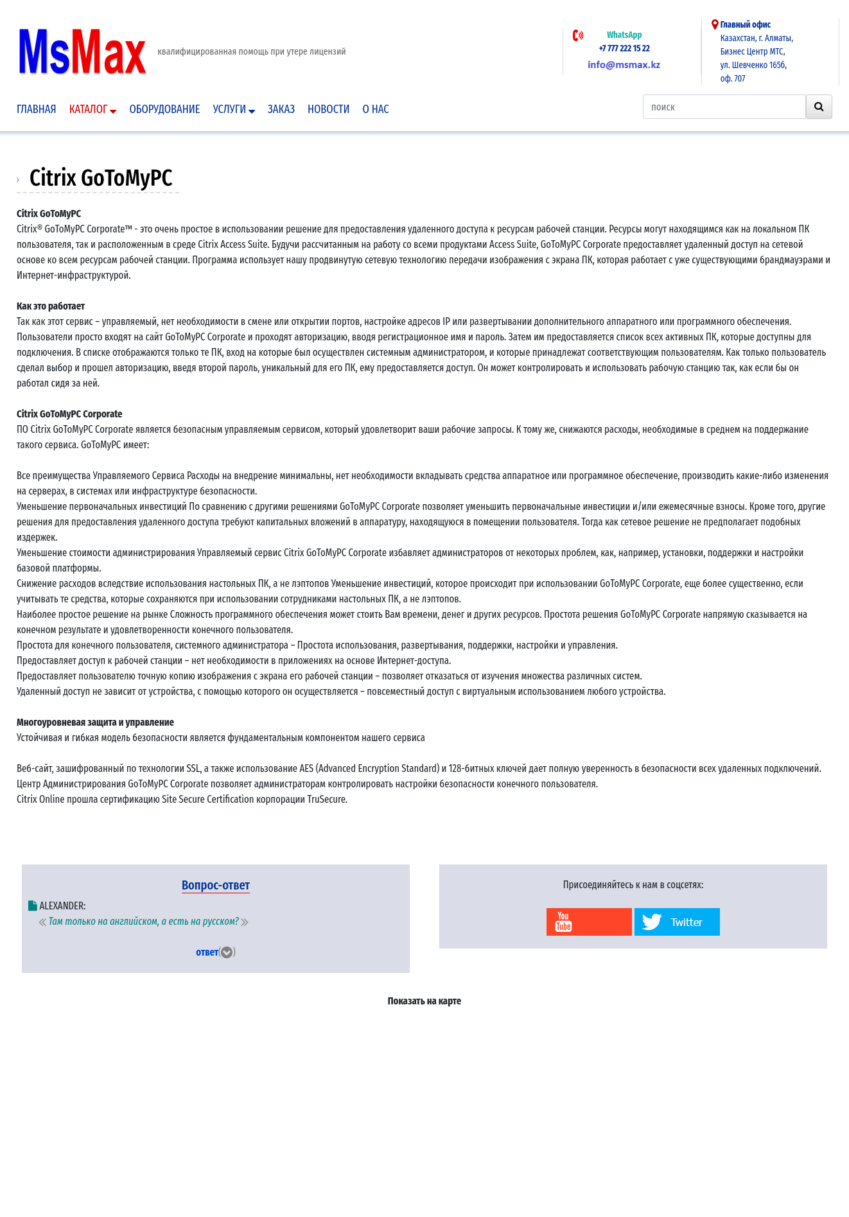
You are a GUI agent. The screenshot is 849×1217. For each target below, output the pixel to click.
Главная (37, 109)
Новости (329, 109)
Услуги (234, 109)
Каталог (93, 109)
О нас (376, 109)
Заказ (281, 109)
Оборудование (164, 109)
